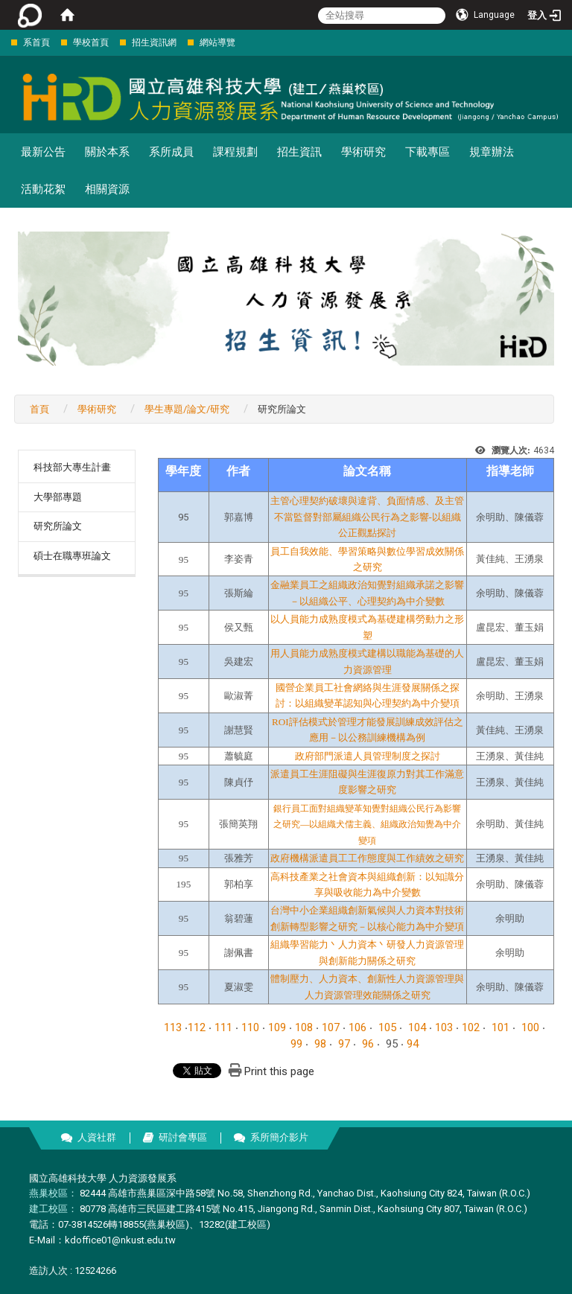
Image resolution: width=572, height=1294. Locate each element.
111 (223, 1027)
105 (387, 1027)
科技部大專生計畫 (72, 467)
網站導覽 (217, 42)
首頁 (39, 409)
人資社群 (96, 1137)
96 (368, 1044)
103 (444, 1027)
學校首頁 (91, 42)
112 (197, 1027)
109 (277, 1027)
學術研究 (363, 152)
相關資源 (107, 189)
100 (530, 1027)
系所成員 (171, 152)
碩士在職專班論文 (72, 555)
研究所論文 (58, 526)
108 (304, 1027)
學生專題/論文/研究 (186, 409)
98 (320, 1044)
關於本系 (107, 152)
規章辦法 (491, 152)
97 (344, 1044)
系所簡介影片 (279, 1137)
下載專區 (427, 152)
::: (3, 42)
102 (471, 1027)
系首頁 (36, 42)
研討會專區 (183, 1137)
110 (250, 1027)
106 (357, 1027)
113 (173, 1027)
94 (413, 1044)
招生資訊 (299, 152)
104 (417, 1027)
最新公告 (43, 152)
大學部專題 (58, 497)
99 (296, 1044)
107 (331, 1027)
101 (500, 1027)
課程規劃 (235, 152)
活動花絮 (43, 189)
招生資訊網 (154, 42)
